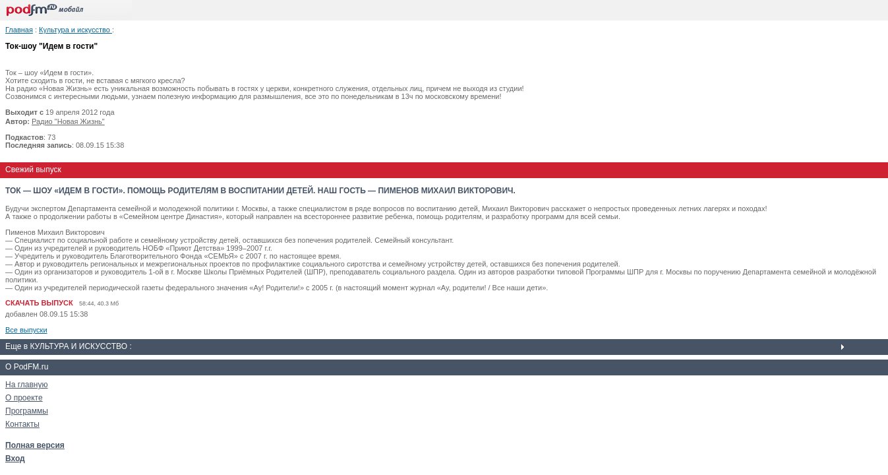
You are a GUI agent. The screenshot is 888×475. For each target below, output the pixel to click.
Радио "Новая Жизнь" (68, 121)
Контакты (22, 424)
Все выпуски (26, 330)
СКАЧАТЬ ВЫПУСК (39, 303)
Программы (26, 411)
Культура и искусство (75, 30)
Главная (19, 30)
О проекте (24, 397)
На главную (26, 384)
